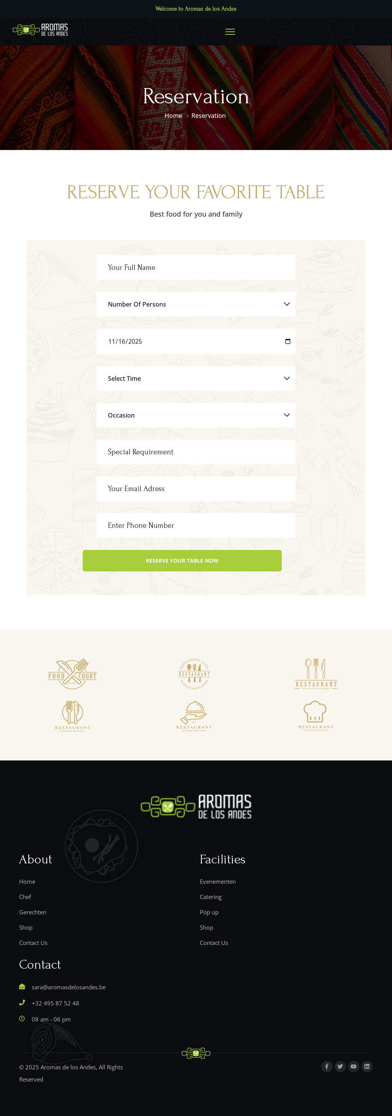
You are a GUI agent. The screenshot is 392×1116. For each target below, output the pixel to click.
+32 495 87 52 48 (55, 1003)
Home (173, 115)
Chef (25, 897)
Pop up (209, 912)
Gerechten (32, 912)
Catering (211, 897)
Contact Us (33, 942)
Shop (26, 927)
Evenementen (218, 881)
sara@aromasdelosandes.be (69, 987)
